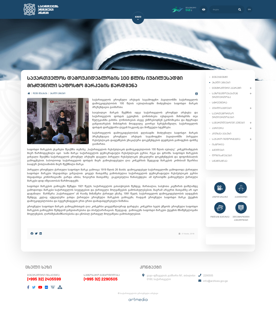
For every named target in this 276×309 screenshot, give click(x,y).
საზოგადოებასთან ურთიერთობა (225, 95)
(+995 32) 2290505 (101, 279)
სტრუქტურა (219, 102)
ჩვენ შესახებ (40, 93)
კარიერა (218, 128)
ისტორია (218, 144)
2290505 (208, 275)
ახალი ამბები (57, 93)
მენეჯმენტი (220, 77)
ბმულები (218, 150)
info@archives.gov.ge (215, 281)
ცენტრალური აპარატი (226, 87)
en (249, 9)
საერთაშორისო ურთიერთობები (223, 115)
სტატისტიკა (219, 160)
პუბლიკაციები (222, 108)
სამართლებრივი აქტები (228, 122)
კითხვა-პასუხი (221, 133)
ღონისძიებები (222, 155)
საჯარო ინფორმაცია (226, 139)
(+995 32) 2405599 (44, 279)
